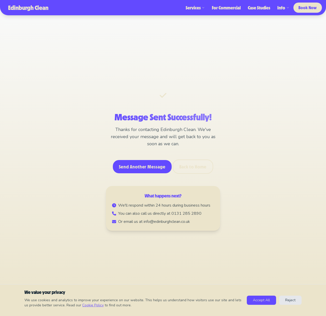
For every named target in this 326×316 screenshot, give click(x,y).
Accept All (261, 300)
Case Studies (259, 7)
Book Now (307, 7)
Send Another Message (142, 166)
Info (283, 7)
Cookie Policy (93, 305)
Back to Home (193, 166)
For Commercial (226, 7)
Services (195, 7)
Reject (290, 300)
